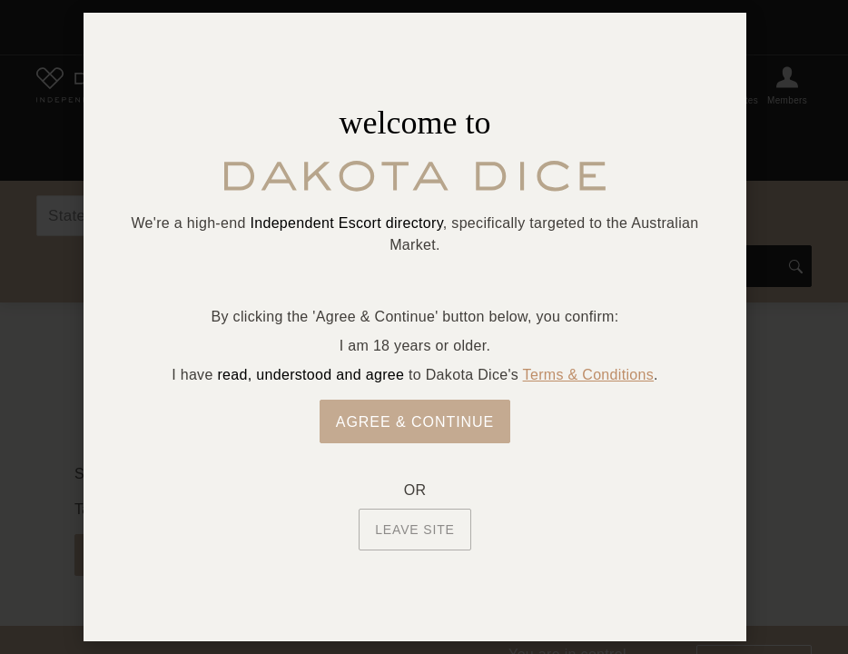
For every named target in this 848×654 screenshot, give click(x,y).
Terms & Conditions (588, 374)
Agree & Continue (415, 422)
